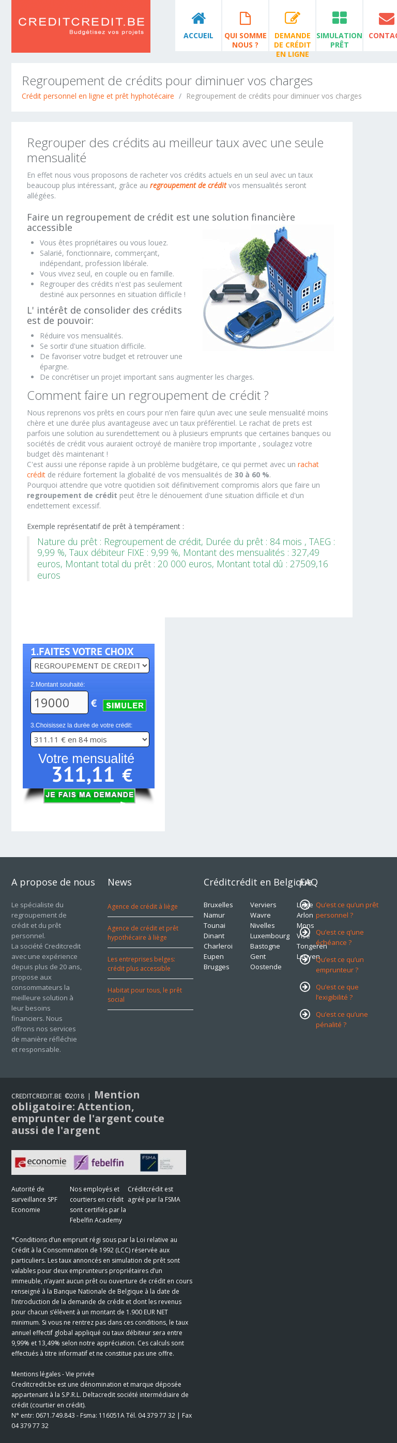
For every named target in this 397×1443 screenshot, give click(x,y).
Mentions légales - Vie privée (53, 1374)
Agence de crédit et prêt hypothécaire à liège (143, 933)
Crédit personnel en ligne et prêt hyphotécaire (98, 96)
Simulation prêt (339, 40)
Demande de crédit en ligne (292, 40)
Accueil (198, 35)
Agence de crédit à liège (143, 906)
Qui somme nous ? (245, 40)
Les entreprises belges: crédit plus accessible (141, 964)
